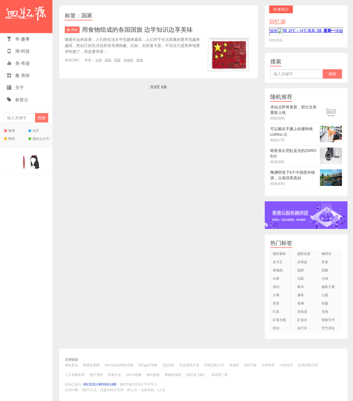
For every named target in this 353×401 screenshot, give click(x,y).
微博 (9, 131)
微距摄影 (279, 254)
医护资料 (96, 375)
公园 (325, 295)
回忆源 (26, 16)
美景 (276, 303)
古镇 (325, 278)
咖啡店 (326, 254)
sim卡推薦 (133, 375)
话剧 (300, 278)
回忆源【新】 (196, 375)
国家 (117, 60)
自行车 (302, 328)
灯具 (276, 312)
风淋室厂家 (219, 375)
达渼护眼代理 (308, 365)
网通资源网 (91, 365)
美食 (325, 262)
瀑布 (300, 295)
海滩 (300, 303)
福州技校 (153, 375)
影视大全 (114, 375)
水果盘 (302, 262)
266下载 (250, 365)
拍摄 (325, 303)
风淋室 (234, 365)
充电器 (302, 312)
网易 (9, 139)
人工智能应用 (75, 375)
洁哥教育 (268, 365)
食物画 (128, 60)
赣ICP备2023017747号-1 (138, 384)
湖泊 (276, 287)
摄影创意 (304, 254)
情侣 (276, 328)
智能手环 (328, 320)
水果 (98, 60)
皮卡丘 (278, 262)
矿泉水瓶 (279, 320)
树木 (300, 287)
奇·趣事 (18, 39)
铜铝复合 (71, 365)
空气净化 (328, 328)
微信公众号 (38, 139)
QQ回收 (168, 365)
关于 (15, 87)
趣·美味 (18, 75)
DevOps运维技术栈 (119, 365)
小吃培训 (286, 365)
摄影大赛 (328, 287)
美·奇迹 (18, 63)
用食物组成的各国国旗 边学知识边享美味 (137, 29)
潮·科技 (18, 51)
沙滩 (276, 295)
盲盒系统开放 (189, 365)
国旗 (108, 60)
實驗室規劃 (173, 375)
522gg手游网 (147, 365)
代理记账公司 (214, 365)
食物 (139, 60)
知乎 (33, 131)
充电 (325, 312)
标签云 (17, 99)
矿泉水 (302, 320)
